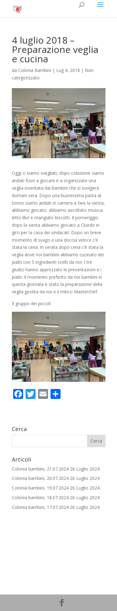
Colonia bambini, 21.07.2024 (40, 469)
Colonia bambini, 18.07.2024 (40, 497)
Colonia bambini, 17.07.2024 (40, 507)
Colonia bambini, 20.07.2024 (40, 478)
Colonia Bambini (34, 70)
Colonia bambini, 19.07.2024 (40, 488)
